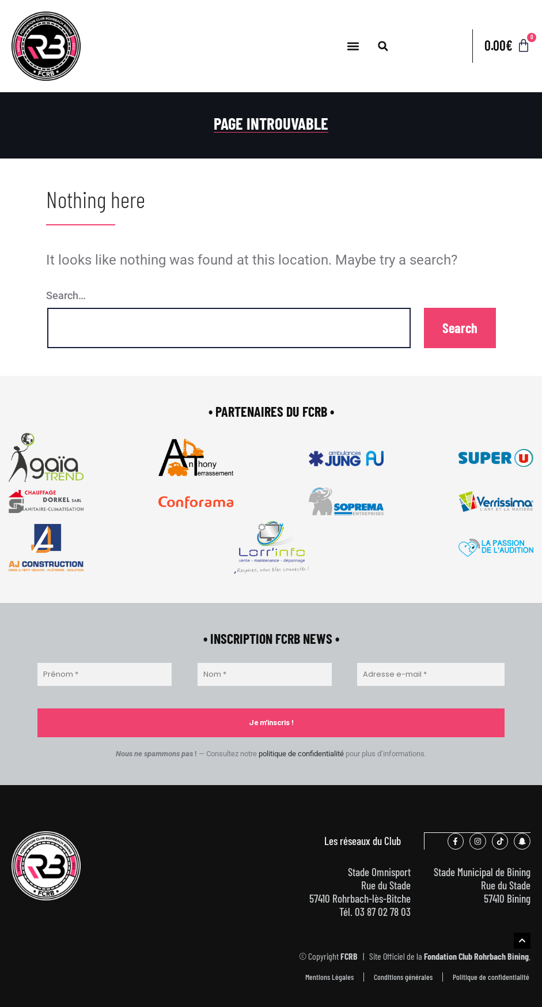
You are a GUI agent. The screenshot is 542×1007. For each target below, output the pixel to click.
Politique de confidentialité (491, 976)
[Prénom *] (104, 674)
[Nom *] (265, 674)
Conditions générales (403, 976)
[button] (353, 46)
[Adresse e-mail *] (431, 674)
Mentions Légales (329, 976)
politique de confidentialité (301, 753)
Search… (66, 295)
